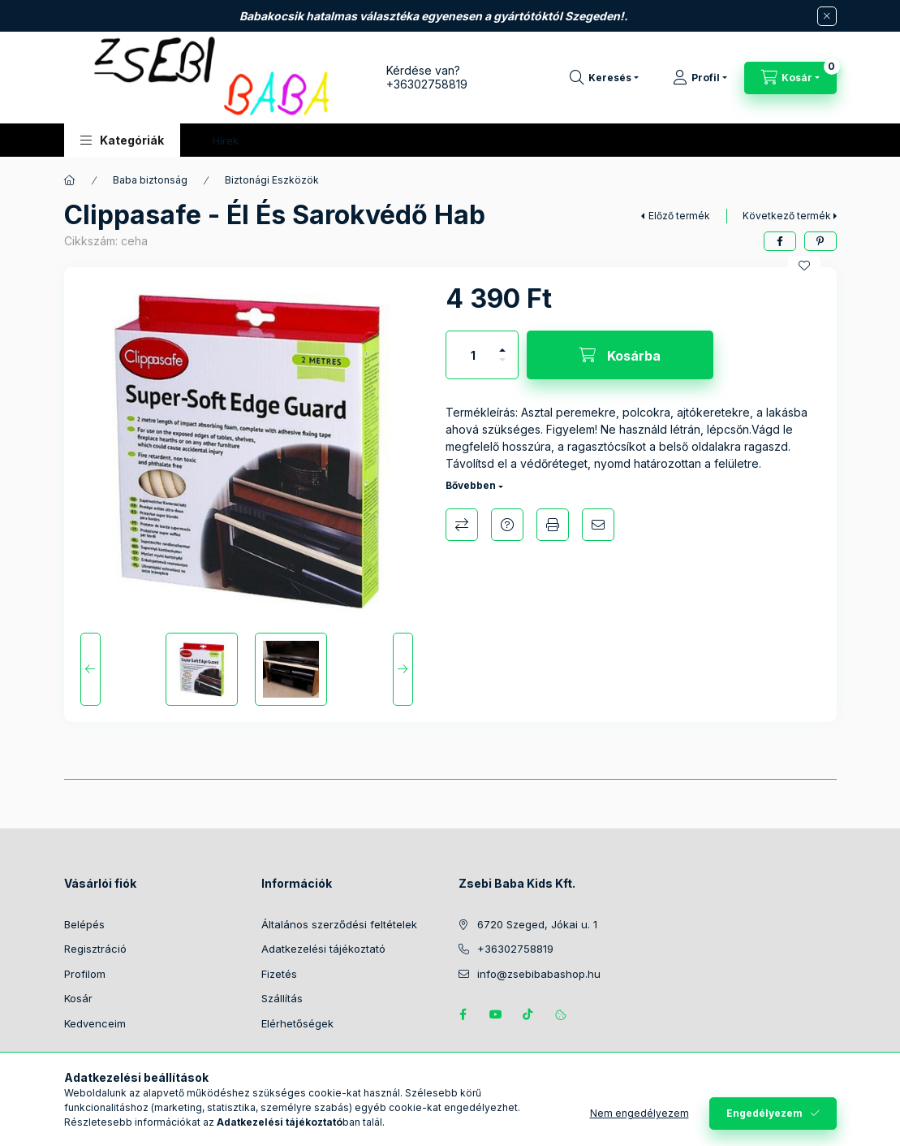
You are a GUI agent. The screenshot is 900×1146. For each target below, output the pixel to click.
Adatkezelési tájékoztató (323, 948)
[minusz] (502, 366)
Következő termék (787, 216)
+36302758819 (426, 84)
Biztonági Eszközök (272, 180)
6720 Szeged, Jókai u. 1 (537, 924)
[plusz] (502, 343)
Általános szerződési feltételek (339, 924)
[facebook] (780, 241)
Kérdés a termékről (507, 524)
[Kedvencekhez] (804, 265)
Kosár (78, 998)
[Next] (403, 669)
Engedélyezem (764, 1113)
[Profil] (700, 78)
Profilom (85, 973)
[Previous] (90, 669)
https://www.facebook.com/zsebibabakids (463, 1014)
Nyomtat (552, 524)
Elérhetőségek (297, 1023)
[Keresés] (604, 78)
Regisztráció (95, 948)
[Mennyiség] (473, 354)
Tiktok (528, 1014)
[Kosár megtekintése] (790, 78)
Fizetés (279, 973)
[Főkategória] (69, 180)
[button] (122, 140)
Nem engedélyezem (639, 1113)
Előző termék (679, 216)
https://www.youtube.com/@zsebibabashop (496, 1014)
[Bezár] (827, 16)
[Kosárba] (620, 355)
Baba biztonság (150, 180)
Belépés (84, 924)
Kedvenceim (95, 1023)
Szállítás (282, 998)
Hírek (226, 140)
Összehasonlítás (462, 524)
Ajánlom (598, 524)
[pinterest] (820, 241)
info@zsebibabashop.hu (539, 973)
